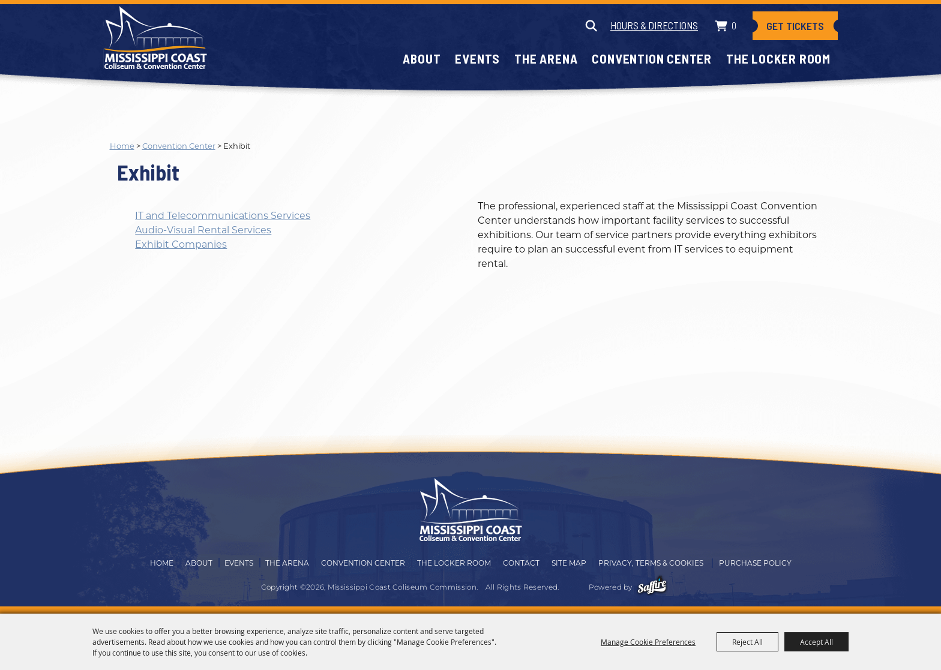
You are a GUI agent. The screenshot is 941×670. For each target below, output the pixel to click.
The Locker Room (778, 58)
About (421, 58)
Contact (521, 562)
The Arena (545, 58)
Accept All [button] (816, 642)
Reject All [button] (747, 642)
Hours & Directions (654, 25)
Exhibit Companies (181, 244)
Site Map (569, 562)
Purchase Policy (755, 562)
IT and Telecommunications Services (222, 215)
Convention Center (652, 58)
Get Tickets (795, 25)
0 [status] (734, 25)
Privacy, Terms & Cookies (650, 562)
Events (477, 58)
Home (122, 146)
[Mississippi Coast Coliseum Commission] (155, 37)
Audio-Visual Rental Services (203, 230)
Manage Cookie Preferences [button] (648, 642)
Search (590, 26)
